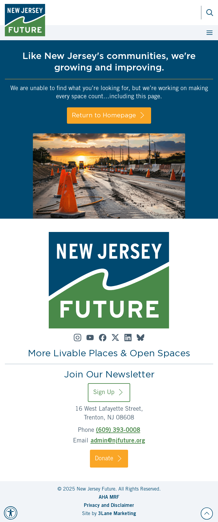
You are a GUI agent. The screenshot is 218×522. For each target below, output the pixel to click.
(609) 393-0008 (118, 431)
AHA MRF (109, 497)
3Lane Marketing (117, 513)
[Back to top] (207, 513)
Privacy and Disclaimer (109, 505)
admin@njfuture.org (118, 441)
